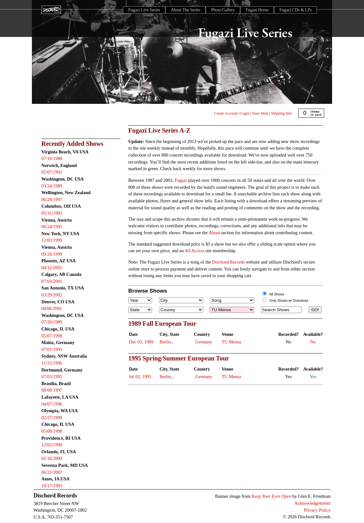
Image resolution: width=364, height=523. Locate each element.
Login (245, 113)
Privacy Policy (317, 510)
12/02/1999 (51, 444)
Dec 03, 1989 (141, 341)
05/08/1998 (51, 431)
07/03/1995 (51, 376)
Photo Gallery (223, 10)
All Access (194, 250)
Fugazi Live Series (144, 10)
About (214, 232)
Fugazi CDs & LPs (295, 10)
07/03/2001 (51, 281)
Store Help (260, 113)
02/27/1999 (51, 417)
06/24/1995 (51, 226)
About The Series (185, 10)
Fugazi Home (257, 10)
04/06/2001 (51, 308)
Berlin (165, 341)
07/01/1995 (51, 349)
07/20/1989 (51, 321)
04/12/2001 (51, 267)
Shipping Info (281, 113)
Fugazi (181, 180)
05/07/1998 (51, 335)
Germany (203, 341)
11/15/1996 (51, 363)
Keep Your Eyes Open (271, 496)
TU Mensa (231, 341)
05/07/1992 (51, 172)
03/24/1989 (51, 185)
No (313, 341)
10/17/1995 (51, 485)
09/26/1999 (51, 254)
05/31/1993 (51, 213)
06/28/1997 (51, 199)
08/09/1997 (51, 390)
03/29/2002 (51, 294)
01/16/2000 (51, 458)
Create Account (226, 113)
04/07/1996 (51, 404)
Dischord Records (228, 261)
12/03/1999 (51, 240)
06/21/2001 (51, 472)
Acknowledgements (312, 503)
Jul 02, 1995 (140, 376)
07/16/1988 (51, 158)
